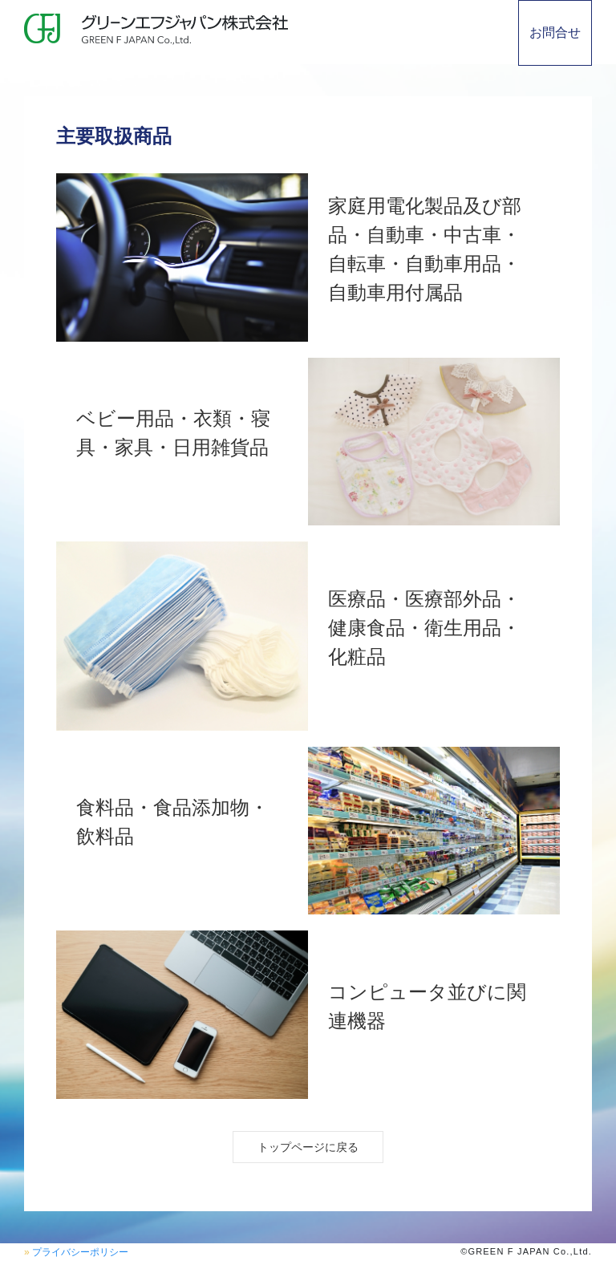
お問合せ (555, 32)
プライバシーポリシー (80, 1252)
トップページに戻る (308, 1147)
